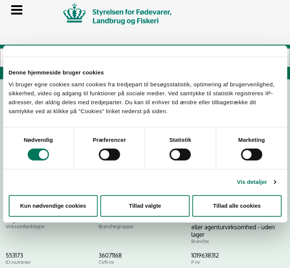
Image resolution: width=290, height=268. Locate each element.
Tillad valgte (145, 205)
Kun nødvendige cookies (53, 205)
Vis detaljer (252, 182)
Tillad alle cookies (237, 205)
